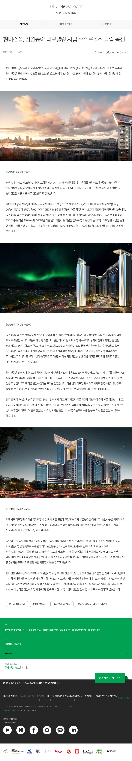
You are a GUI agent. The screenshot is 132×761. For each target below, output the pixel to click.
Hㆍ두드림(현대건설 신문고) (59, 696)
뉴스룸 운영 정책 (27, 696)
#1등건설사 (39, 604)
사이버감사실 (76, 696)
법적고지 (40, 696)
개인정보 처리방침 (10, 696)
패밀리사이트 (123, 698)
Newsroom (64, 6)
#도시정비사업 (17, 604)
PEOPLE (107, 24)
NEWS (24, 24)
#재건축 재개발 (62, 604)
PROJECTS (65, 24)
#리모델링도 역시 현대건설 (93, 604)
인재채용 (88, 696)
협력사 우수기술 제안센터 (106, 696)
